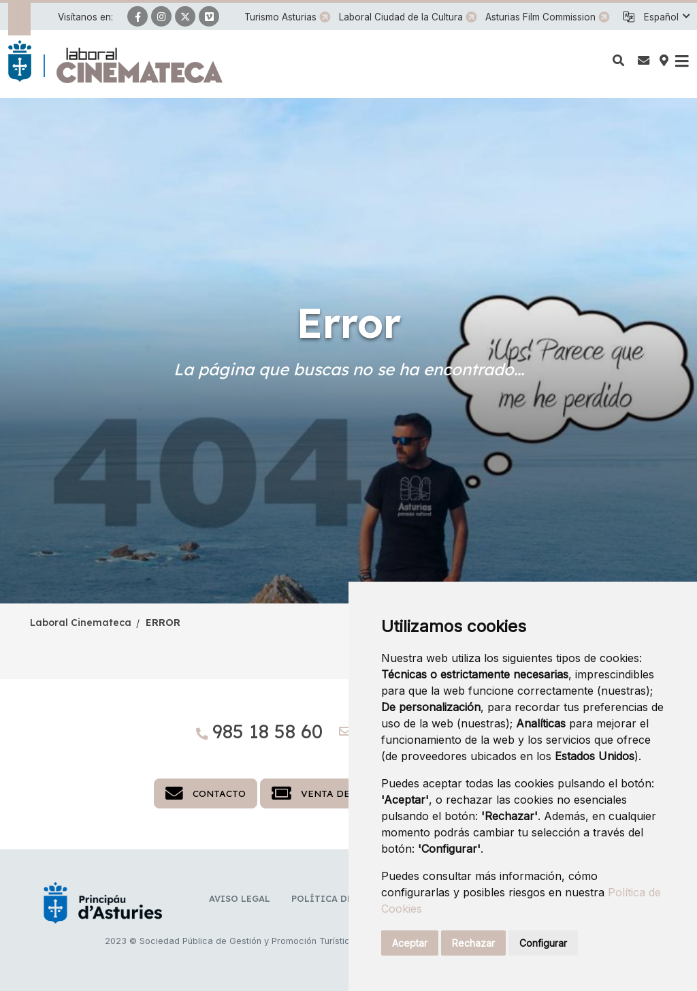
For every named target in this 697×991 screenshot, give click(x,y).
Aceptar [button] (409, 943)
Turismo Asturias (280, 17)
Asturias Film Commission (540, 17)
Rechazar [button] (473, 943)
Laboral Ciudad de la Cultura (401, 17)
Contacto (205, 793)
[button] (666, 17)
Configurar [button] (543, 943)
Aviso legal (239, 898)
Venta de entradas (339, 793)
